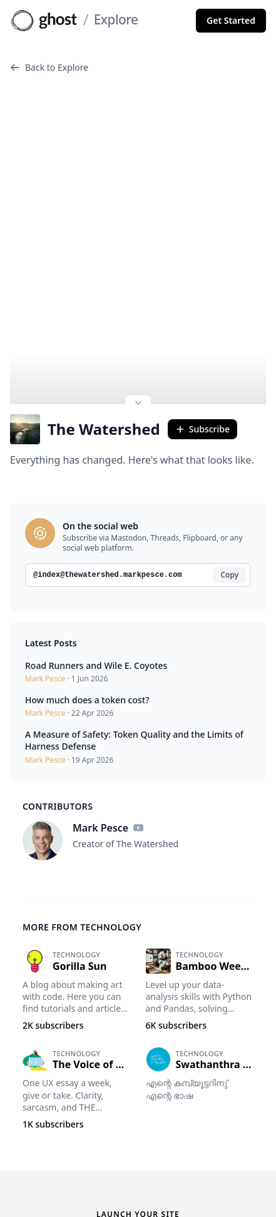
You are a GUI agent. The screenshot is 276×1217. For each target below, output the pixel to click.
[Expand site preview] (138, 362)
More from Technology (82, 885)
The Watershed (85, 387)
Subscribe (202, 387)
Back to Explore (49, 67)
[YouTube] (138, 786)
